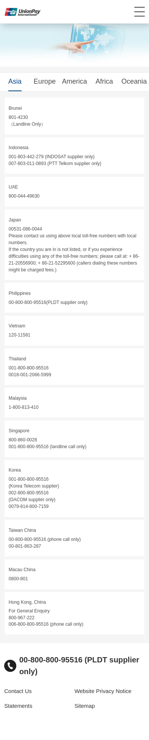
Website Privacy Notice (103, 691)
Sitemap (85, 706)
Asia (15, 81)
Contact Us (17, 691)
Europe (45, 81)
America (74, 81)
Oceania (134, 81)
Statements (18, 706)
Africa (104, 81)
